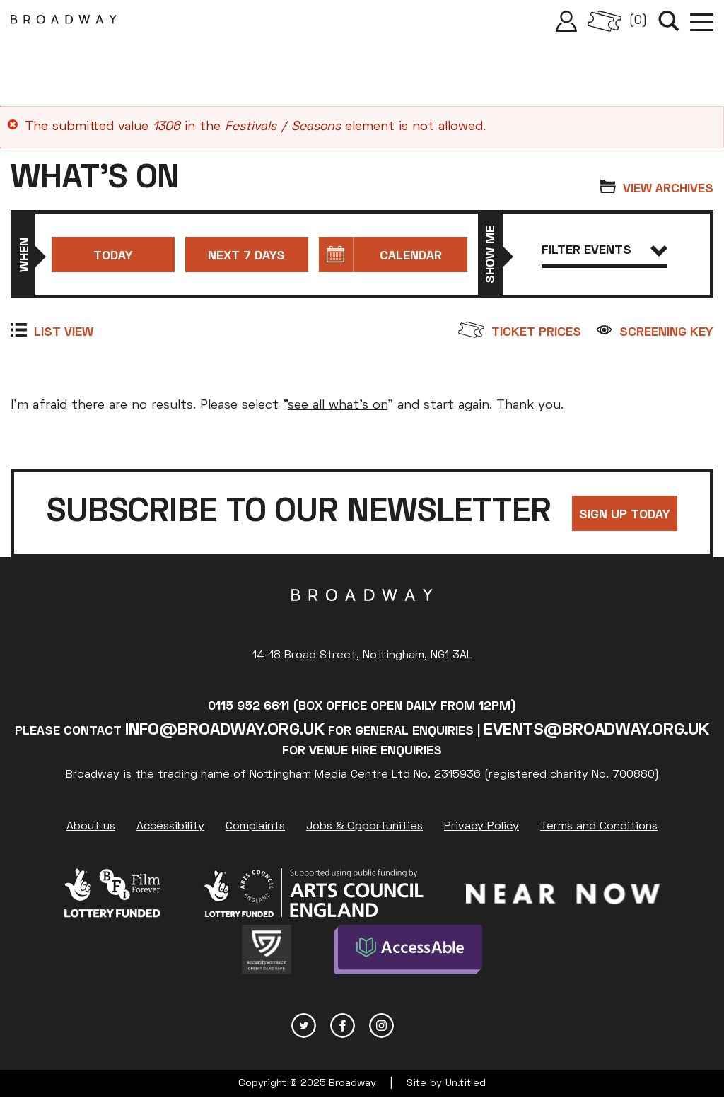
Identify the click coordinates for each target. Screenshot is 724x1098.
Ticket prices (536, 333)
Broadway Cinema (362, 617)
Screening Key (666, 333)
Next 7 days (246, 256)
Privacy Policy (481, 826)
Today (113, 256)
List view (63, 333)
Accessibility (170, 826)
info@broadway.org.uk (225, 730)
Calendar (411, 256)
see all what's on (337, 405)
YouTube (420, 1025)
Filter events (605, 251)
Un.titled (465, 1083)
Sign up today (624, 515)
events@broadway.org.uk (596, 730)
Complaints (255, 826)
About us (90, 826)
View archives (668, 189)
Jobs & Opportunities (364, 826)
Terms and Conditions (599, 826)
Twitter (303, 1025)
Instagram (381, 1025)
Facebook (342, 1025)
